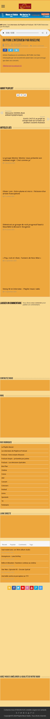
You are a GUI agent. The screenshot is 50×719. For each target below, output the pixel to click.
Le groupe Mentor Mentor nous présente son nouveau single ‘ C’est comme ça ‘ (22, 159)
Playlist (7, 44)
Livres (3, 493)
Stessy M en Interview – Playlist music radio (21, 289)
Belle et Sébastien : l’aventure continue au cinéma (18, 563)
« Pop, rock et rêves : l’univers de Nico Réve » (22, 258)
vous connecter (36, 303)
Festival (4, 489)
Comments (22, 545)
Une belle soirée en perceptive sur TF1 (15, 576)
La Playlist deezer (7, 447)
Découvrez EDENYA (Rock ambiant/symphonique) (18, 113)
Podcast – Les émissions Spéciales (13, 462)
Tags (31, 545)
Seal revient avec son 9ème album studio (15, 550)
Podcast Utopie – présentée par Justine (15, 459)
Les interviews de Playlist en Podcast (20, 25)
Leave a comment (38, 46)
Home (3, 25)
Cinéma (4, 470)
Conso (3, 474)
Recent (4, 545)
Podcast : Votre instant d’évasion (12, 455)
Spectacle (4, 497)
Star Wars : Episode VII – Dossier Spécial (15, 569)
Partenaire (5, 505)
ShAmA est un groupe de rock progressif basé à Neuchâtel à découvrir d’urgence (23, 225)
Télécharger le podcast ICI (12, 66)
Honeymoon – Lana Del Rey (11, 556)
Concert (4, 482)
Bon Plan (4, 466)
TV (2, 501)
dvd (2, 478)
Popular (13, 545)
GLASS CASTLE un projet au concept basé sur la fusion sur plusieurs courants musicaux (32, 120)
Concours (4, 486)
